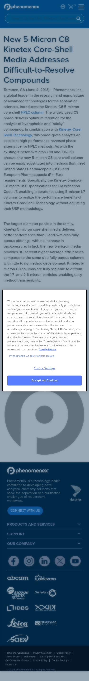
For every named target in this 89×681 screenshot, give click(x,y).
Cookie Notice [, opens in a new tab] (47, 349)
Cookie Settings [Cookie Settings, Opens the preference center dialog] (44, 368)
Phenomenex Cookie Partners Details (31, 355)
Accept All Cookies (44, 380)
